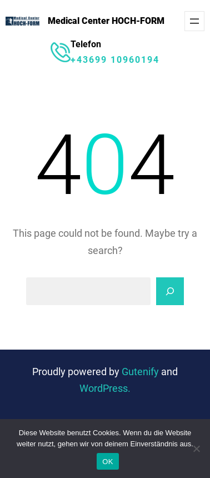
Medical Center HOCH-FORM (106, 21)
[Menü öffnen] (194, 21)
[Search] (170, 291)
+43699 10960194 (115, 59)
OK (107, 461)
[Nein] (196, 448)
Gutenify (141, 371)
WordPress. (105, 388)
